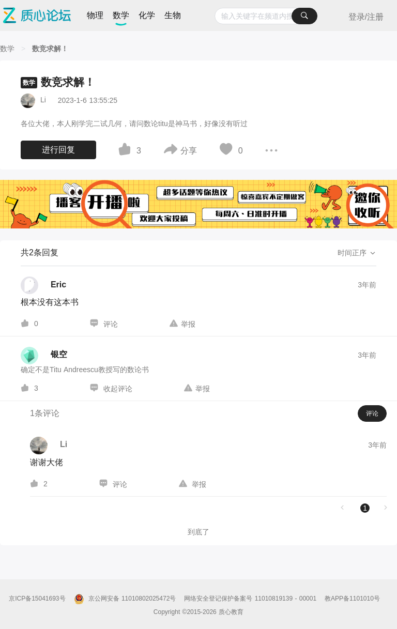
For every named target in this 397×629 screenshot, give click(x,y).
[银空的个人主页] (44, 355)
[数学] (7, 48)
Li (43, 100)
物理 (95, 15)
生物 (172, 15)
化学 (147, 15)
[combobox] (266, 16)
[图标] (126, 151)
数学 (121, 15)
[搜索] (304, 16)
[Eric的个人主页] (43, 285)
